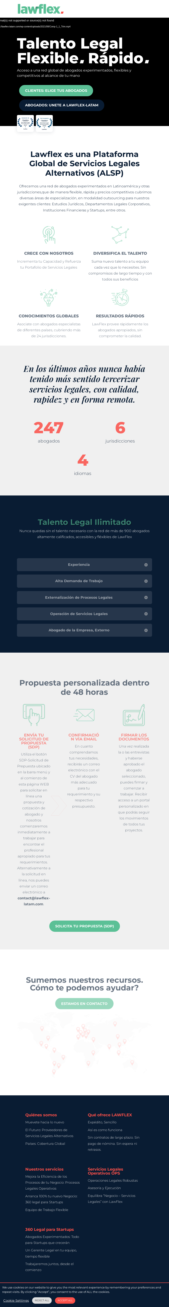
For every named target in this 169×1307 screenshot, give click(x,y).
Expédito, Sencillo (102, 1122)
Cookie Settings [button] (16, 1301)
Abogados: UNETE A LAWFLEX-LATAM (61, 104)
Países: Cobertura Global (45, 1143)
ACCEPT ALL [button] (65, 1300)
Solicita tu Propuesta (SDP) (84, 926)
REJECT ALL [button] (42, 1300)
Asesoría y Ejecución (104, 1188)
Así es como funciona (105, 1130)
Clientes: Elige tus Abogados (56, 89)
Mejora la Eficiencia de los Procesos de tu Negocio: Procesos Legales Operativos (52, 1182)
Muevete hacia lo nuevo (44, 1122)
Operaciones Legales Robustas (113, 1180)
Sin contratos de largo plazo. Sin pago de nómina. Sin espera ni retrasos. (114, 1143)
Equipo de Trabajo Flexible (46, 1210)
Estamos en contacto (84, 1010)
